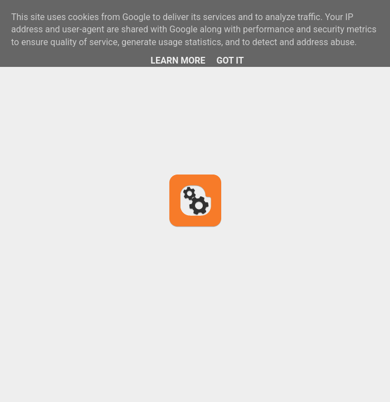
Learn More (177, 60)
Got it (229, 60)
